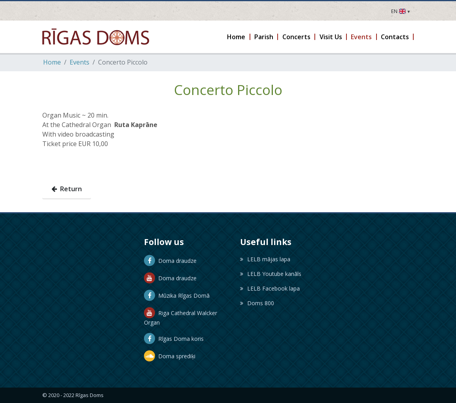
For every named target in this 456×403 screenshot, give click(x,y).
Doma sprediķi (169, 356)
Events (79, 62)
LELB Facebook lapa (270, 288)
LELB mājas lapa (265, 259)
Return (66, 188)
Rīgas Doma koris (174, 338)
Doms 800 (257, 303)
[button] (236, 37)
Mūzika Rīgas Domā (177, 295)
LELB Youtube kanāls (270, 274)
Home (52, 62)
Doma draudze (170, 260)
